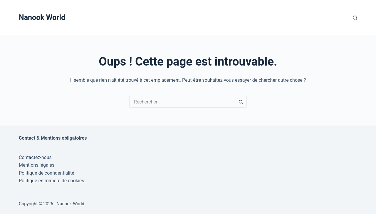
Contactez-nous (35, 157)
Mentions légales (36, 165)
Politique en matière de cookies (51, 180)
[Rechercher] (355, 18)
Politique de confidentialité (46, 173)
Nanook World (42, 17)
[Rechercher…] (182, 102)
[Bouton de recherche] (241, 102)
